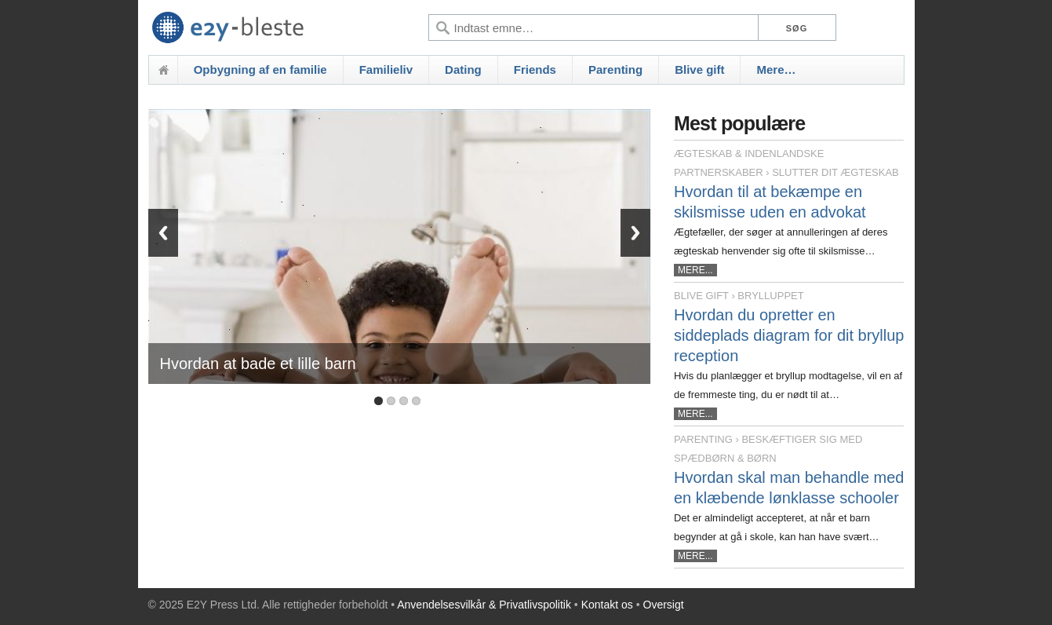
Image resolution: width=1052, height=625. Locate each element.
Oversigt (663, 604)
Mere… (775, 69)
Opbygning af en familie (260, 69)
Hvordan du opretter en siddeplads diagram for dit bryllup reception (789, 335)
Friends (535, 69)
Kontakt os (607, 604)
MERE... (695, 270)
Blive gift (699, 69)
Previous (163, 233)
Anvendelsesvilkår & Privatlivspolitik (484, 604)
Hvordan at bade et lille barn (258, 363)
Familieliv (386, 69)
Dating (463, 69)
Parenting (615, 69)
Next (635, 233)
